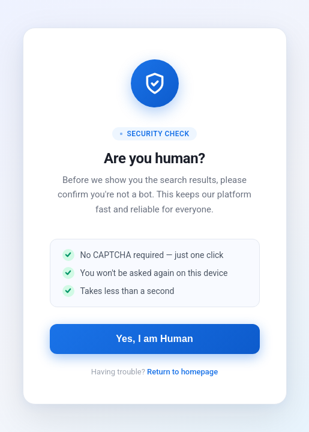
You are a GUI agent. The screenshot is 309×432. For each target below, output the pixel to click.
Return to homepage (182, 371)
